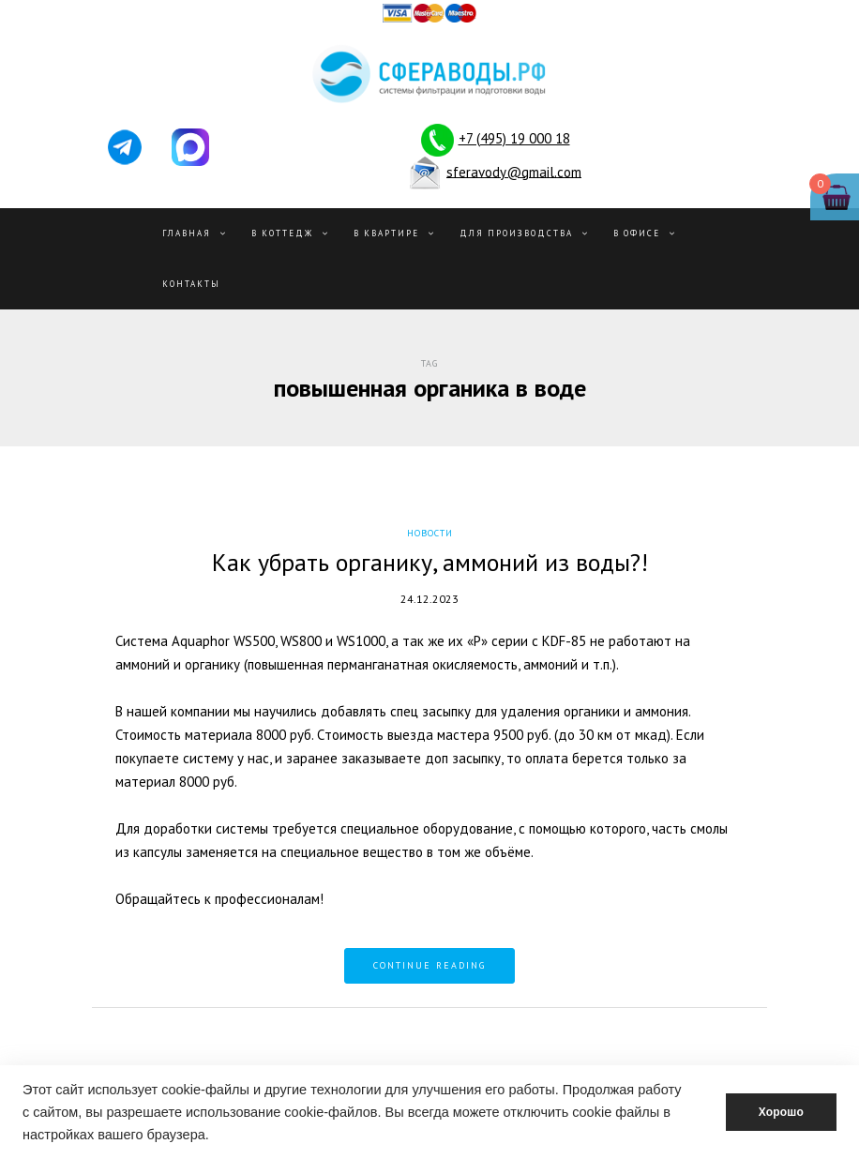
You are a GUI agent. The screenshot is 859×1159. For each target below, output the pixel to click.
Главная (186, 233)
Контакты (191, 283)
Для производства (516, 233)
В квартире (386, 233)
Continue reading (429, 965)
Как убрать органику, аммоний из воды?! (430, 562)
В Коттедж (282, 233)
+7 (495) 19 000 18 (514, 138)
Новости (430, 533)
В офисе (636, 233)
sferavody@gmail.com (513, 171)
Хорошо (781, 1112)
